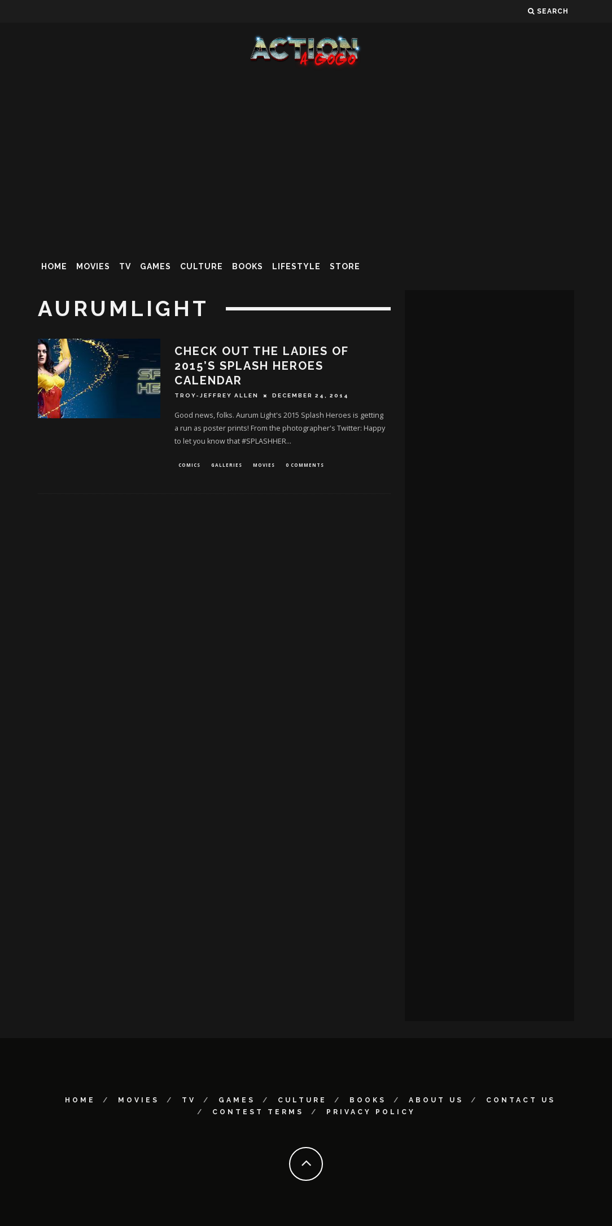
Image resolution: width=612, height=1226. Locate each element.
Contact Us (521, 1100)
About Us (436, 1100)
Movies (93, 266)
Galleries (226, 465)
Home (54, 266)
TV (125, 266)
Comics (189, 465)
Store (345, 266)
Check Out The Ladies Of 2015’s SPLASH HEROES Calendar (261, 365)
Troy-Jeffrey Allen (216, 395)
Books (247, 266)
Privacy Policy (371, 1112)
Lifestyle (296, 266)
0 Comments (305, 465)
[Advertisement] (306, 160)
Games (155, 266)
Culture (201, 266)
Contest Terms (258, 1112)
